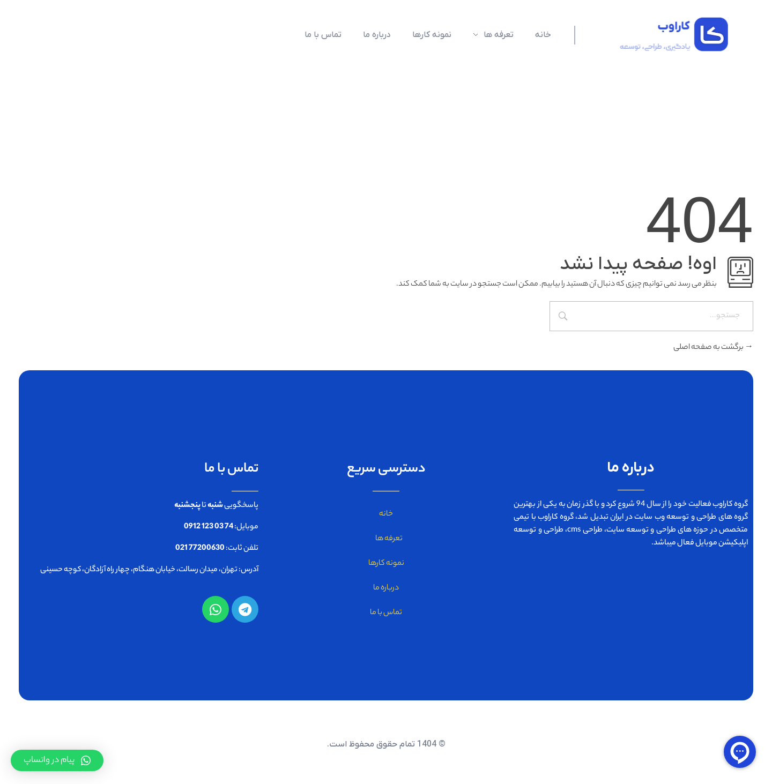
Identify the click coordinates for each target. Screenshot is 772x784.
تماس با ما (386, 613)
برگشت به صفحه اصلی (713, 347)
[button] (57, 760)
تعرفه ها (386, 539)
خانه (386, 514)
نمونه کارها (386, 563)
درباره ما (386, 588)
